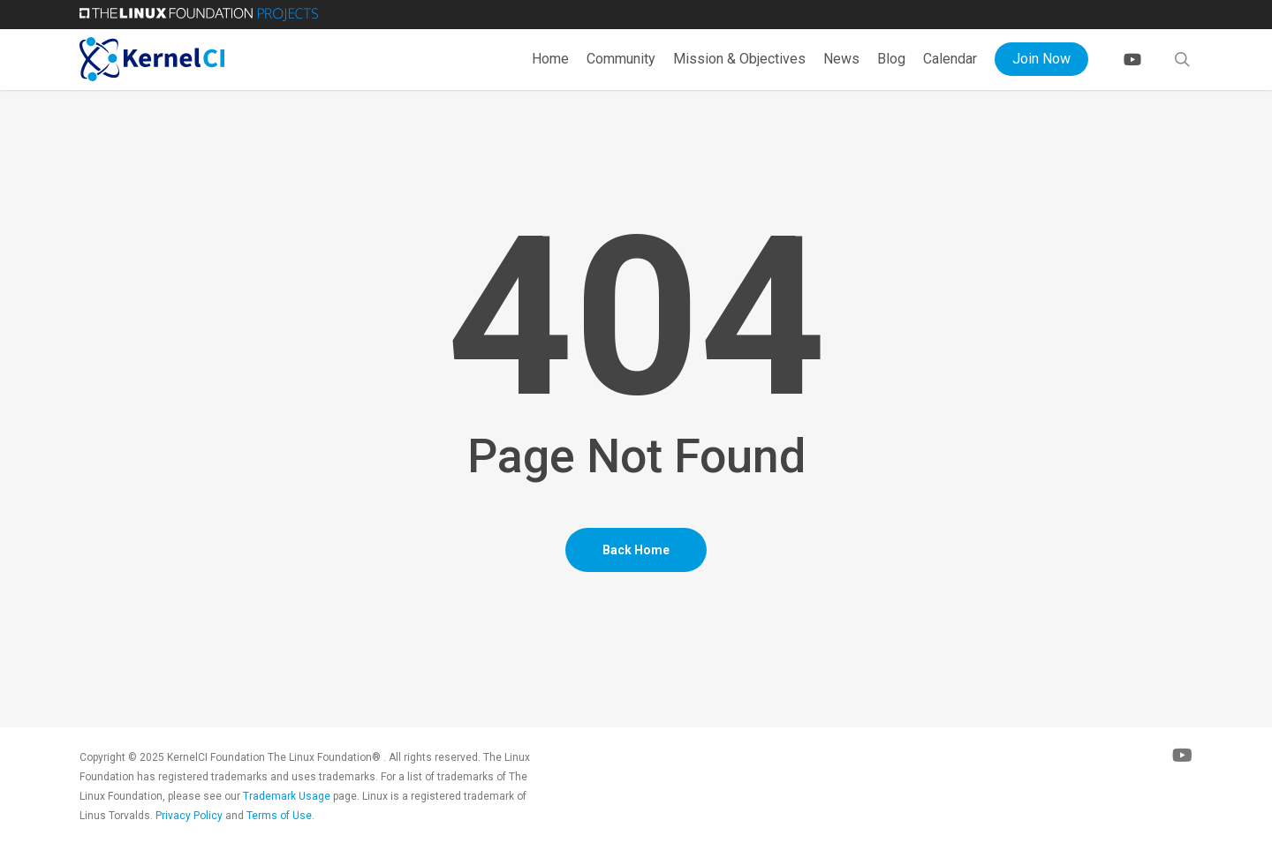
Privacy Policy (189, 815)
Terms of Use (279, 815)
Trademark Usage (286, 796)
